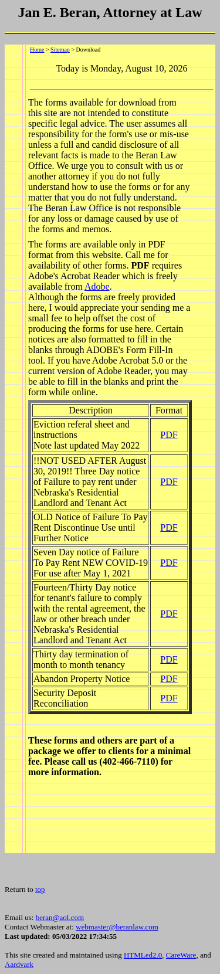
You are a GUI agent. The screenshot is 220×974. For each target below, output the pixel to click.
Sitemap (60, 49)
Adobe (97, 286)
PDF (168, 435)
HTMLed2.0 (143, 955)
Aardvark (19, 964)
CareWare (181, 955)
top (40, 889)
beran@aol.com (60, 917)
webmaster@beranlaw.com (117, 926)
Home (37, 49)
